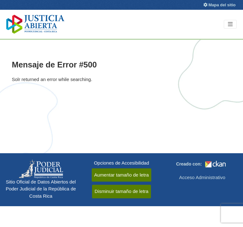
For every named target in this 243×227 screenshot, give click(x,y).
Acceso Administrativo (202, 177)
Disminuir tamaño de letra (121, 191)
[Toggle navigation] (230, 24)
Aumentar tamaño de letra (121, 175)
